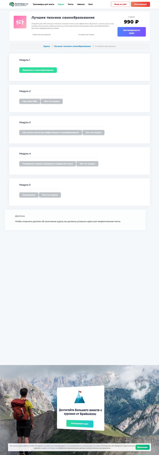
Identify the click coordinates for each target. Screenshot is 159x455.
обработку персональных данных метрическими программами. (84, 448)
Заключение (28, 195)
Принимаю (143, 447)
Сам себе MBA (29, 101)
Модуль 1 (24, 60)
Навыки (81, 4)
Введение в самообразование (38, 70)
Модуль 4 (25, 153)
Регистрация (140, 4)
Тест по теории (52, 101)
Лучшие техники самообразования (63, 17)
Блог (90, 4)
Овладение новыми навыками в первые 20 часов (47, 164)
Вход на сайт (120, 4)
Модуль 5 (24, 184)
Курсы (61, 4)
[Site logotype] (18, 4)
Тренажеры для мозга (43, 4)
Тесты (70, 4)
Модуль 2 (24, 91)
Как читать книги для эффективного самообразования (50, 132)
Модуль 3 (24, 122)
